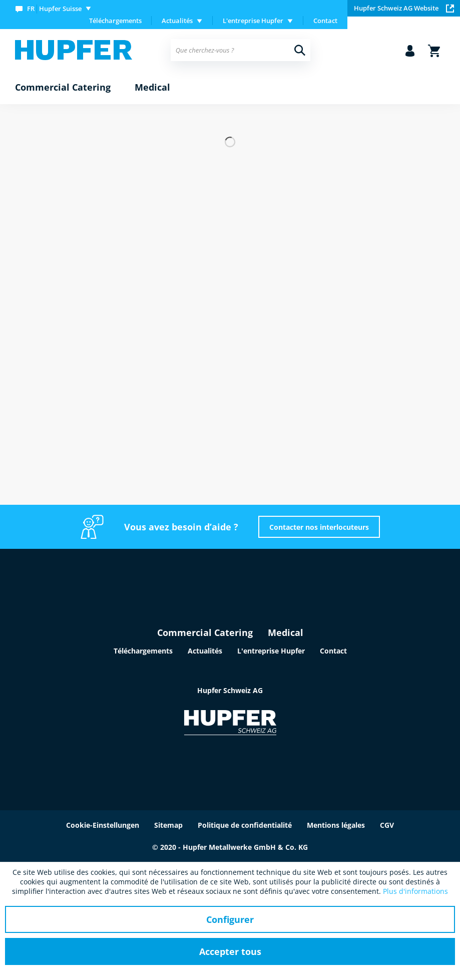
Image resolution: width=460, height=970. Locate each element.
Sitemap (168, 825)
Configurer (230, 919)
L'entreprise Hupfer (271, 651)
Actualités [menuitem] (177, 20)
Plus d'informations (415, 891)
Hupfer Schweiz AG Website (404, 8)
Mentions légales (336, 825)
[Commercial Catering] (63, 87)
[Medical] (152, 87)
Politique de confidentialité (245, 825)
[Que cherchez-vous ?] (240, 50)
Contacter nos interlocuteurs (319, 527)
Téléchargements (115, 20)
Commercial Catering (205, 632)
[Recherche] (299, 50)
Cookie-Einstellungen (102, 825)
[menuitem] (55, 8)
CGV (387, 825)
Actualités (205, 651)
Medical (285, 632)
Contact (325, 20)
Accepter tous (230, 951)
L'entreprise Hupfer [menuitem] (253, 20)
